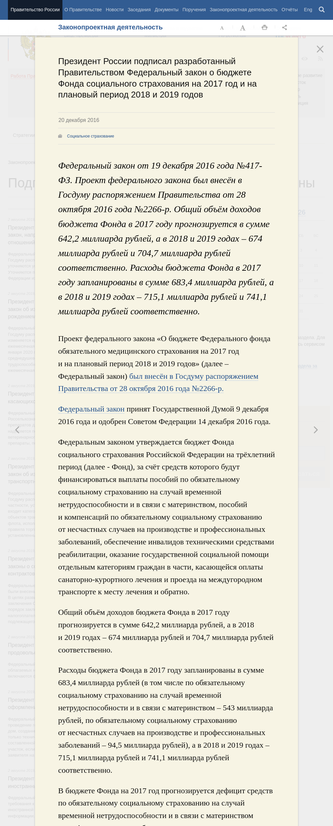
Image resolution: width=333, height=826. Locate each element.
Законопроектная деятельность (244, 9)
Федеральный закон (91, 409)
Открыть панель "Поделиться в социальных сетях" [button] (286, 28)
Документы (166, 9)
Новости (115, 9)
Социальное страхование (90, 136)
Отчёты (289, 9)
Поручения (194, 9)
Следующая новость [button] (17, 430)
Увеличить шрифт (243, 28)
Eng (308, 9)
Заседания (139, 9)
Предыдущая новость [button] (315, 430)
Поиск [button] (322, 10)
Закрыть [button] (325, 53)
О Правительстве (83, 9)
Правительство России (35, 9)
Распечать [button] (265, 28)
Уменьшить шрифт (222, 28)
